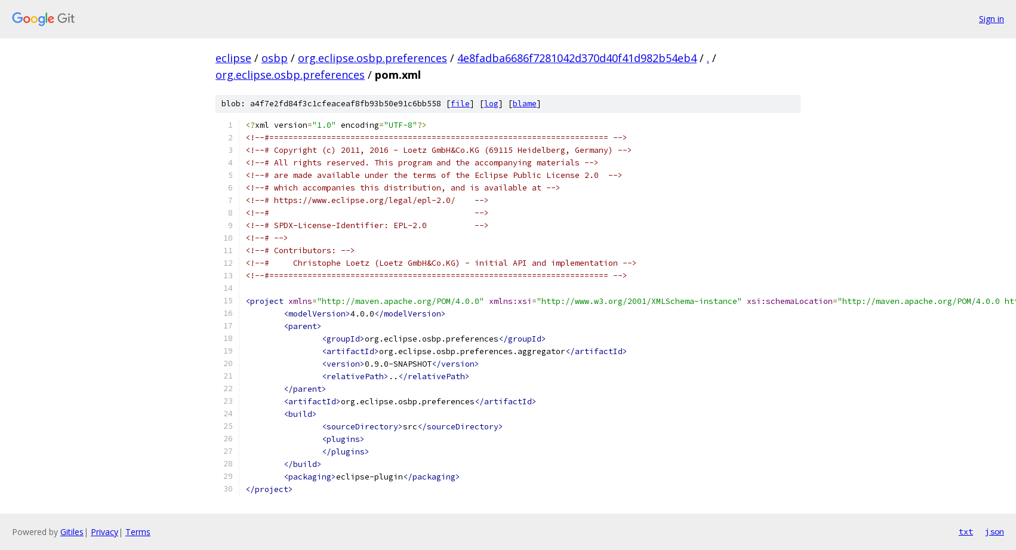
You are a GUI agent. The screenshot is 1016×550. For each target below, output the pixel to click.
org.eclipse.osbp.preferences (372, 58)
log (491, 104)
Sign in (991, 18)
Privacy (104, 531)
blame (525, 104)
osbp (274, 58)
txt (966, 531)
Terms (137, 531)
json (994, 531)
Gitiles (72, 531)
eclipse (233, 58)
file (460, 104)
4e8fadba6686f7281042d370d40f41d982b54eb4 (577, 58)
